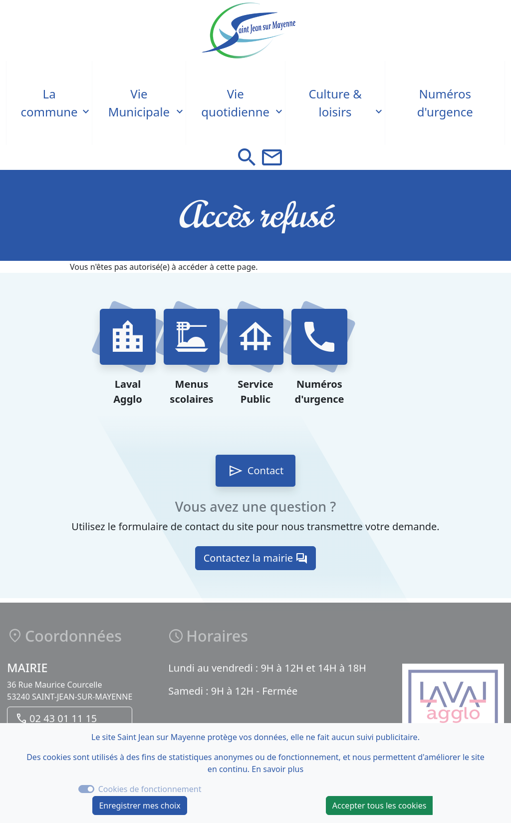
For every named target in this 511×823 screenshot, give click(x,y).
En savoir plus (277, 769)
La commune (49, 102)
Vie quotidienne (235, 102)
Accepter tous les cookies (379, 805)
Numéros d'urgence (445, 102)
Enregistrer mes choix (139, 805)
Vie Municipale (139, 102)
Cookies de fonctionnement (150, 789)
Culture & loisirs (334, 102)
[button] (247, 157)
